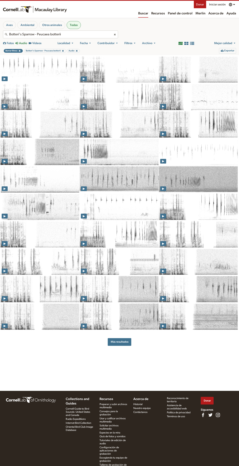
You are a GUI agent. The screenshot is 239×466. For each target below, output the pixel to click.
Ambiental (27, 25)
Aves (9, 25)
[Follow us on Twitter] (210, 415)
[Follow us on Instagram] (218, 415)
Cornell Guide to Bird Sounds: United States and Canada (78, 411)
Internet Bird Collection (78, 423)
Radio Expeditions (76, 419)
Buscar (143, 13)
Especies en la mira (110, 432)
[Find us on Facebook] (203, 415)
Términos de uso (176, 416)
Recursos (158, 13)
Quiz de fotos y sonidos (112, 436)
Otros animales (52, 25)
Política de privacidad (178, 412)
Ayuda (231, 13)
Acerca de (216, 13)
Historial (137, 404)
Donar (200, 4)
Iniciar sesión (217, 4)
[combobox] (60, 34)
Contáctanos (140, 412)
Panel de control (180, 13)
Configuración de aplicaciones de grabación (109, 450)
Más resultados (119, 341)
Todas (74, 25)
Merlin (200, 13)
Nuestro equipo (142, 408)
